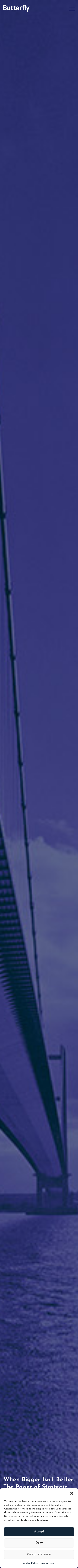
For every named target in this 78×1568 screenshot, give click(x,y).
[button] (72, 1493)
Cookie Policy (30, 1563)
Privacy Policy (48, 1563)
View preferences (39, 1554)
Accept (39, 1531)
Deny (39, 1543)
